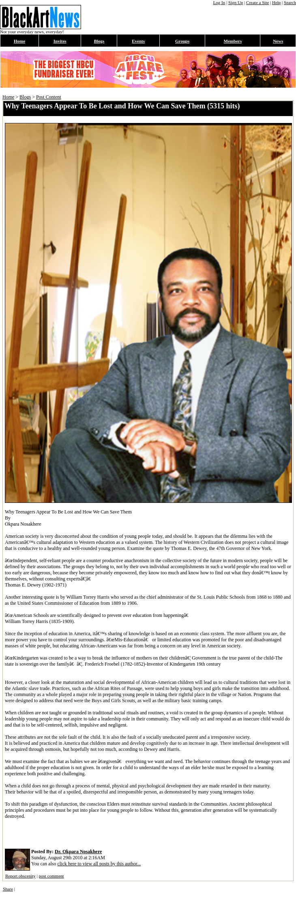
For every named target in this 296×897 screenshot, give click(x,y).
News (278, 41)
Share (8, 888)
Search (290, 2)
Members (233, 41)
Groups (182, 41)
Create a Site (257, 2)
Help (276, 2)
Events (138, 41)
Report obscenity (20, 875)
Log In (219, 2)
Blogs (99, 41)
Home (19, 41)
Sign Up (235, 2)
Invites (60, 41)
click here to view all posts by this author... (99, 864)
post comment (51, 875)
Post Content (48, 97)
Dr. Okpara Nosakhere (78, 851)
